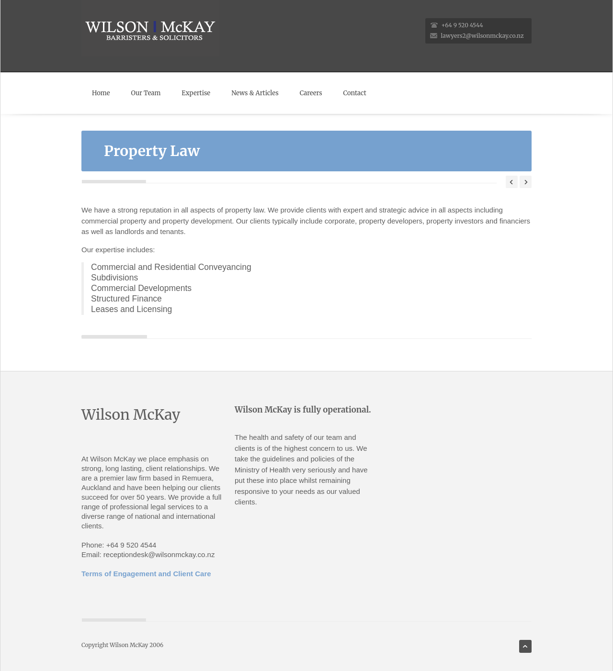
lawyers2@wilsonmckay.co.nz (482, 35)
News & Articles (254, 93)
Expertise (196, 93)
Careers (311, 93)
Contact (354, 93)
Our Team (145, 93)
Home (101, 93)
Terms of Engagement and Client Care (146, 574)
